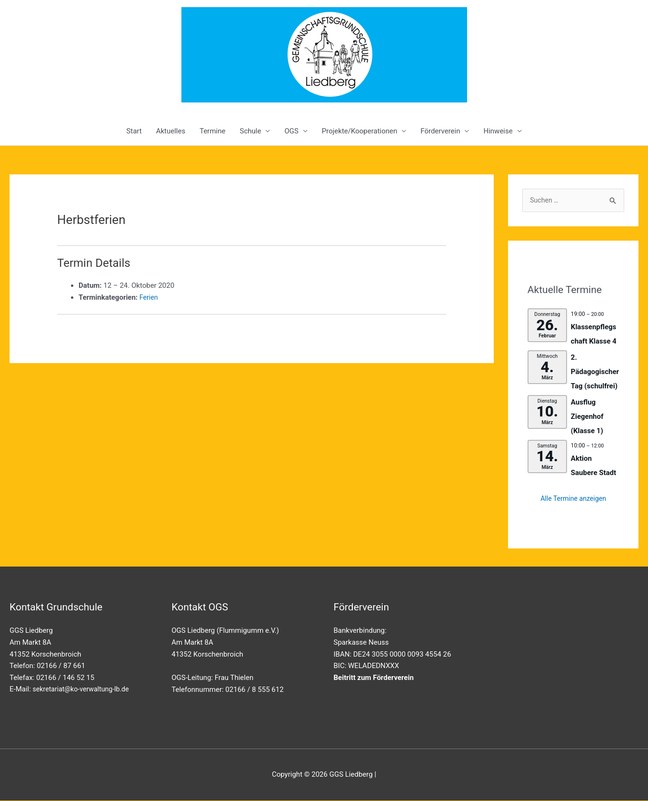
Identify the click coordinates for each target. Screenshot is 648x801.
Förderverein (440, 131)
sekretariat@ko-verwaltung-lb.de (84, 690)
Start (133, 131)
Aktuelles (171, 131)
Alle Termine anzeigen (573, 499)
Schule (250, 131)
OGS (291, 131)
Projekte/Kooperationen (359, 131)
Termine (212, 131)
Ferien (149, 297)
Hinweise (497, 131)
